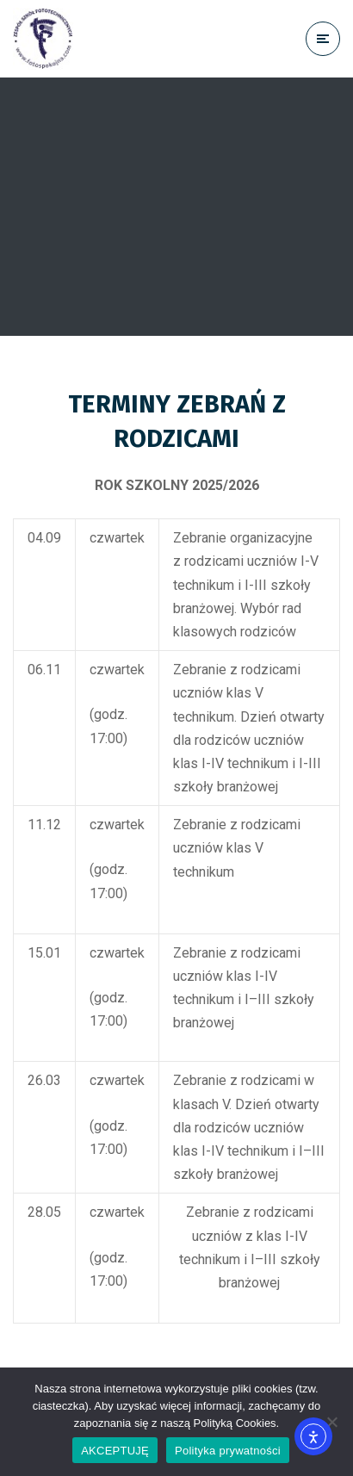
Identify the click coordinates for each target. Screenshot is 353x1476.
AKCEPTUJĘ (115, 1450)
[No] (331, 1421)
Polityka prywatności (228, 1450)
